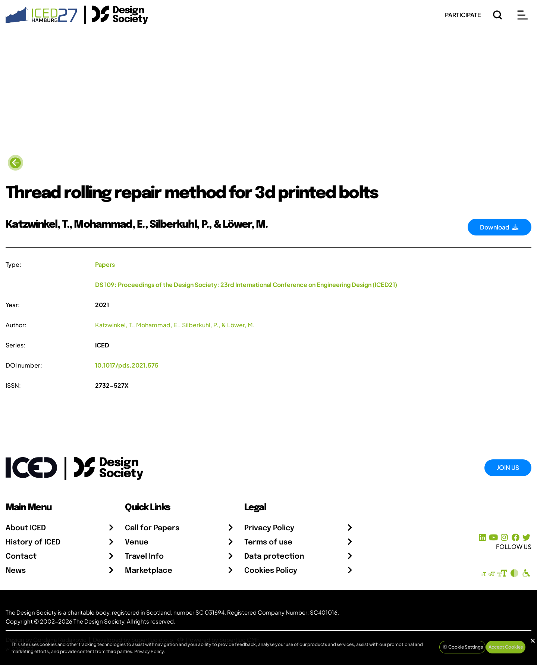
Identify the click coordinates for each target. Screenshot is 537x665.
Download (499, 227)
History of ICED (33, 542)
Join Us (508, 467)
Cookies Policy (270, 571)
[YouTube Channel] (493, 537)
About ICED (26, 528)
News (16, 571)
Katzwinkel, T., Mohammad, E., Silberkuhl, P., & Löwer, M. (175, 325)
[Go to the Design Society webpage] (100, 467)
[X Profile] (526, 537)
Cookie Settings (462, 647)
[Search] (497, 15)
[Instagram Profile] (504, 537)
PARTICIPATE (463, 15)
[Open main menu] (522, 15)
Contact (21, 557)
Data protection (274, 557)
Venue (136, 542)
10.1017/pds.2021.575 (126, 365)
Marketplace (148, 571)
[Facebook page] (516, 537)
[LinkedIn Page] (482, 537)
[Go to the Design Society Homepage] (116, 15)
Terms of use (268, 542)
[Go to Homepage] (41, 14)
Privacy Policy (269, 528)
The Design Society (98, 621)
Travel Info (144, 557)
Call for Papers (152, 528)
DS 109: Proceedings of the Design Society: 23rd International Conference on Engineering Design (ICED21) (246, 284)
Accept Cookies (506, 647)
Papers (105, 264)
